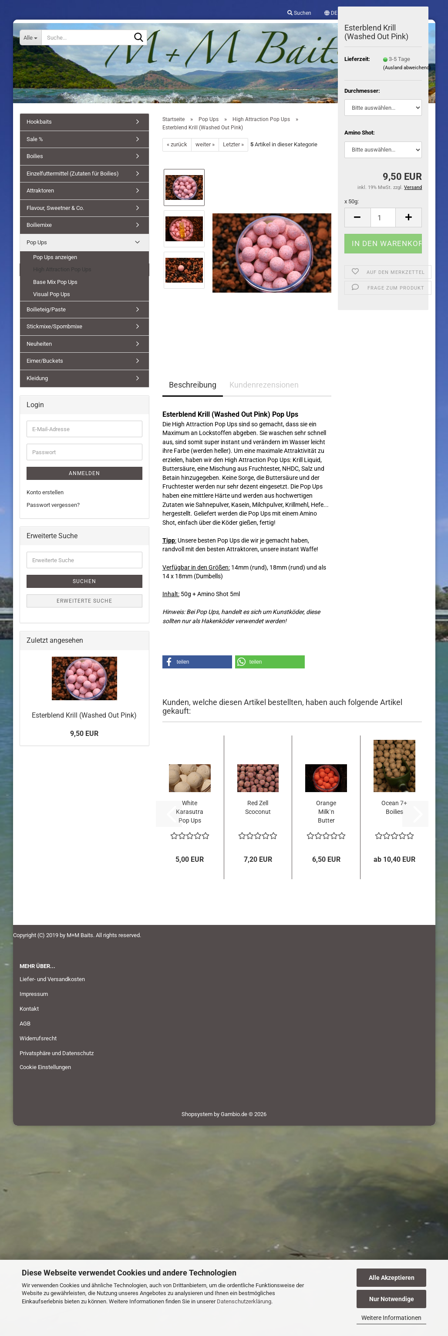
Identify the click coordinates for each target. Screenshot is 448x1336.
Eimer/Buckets (45, 361)
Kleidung (37, 378)
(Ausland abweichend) (407, 68)
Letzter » (233, 144)
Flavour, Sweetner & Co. (55, 208)
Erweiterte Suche (84, 601)
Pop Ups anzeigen (55, 257)
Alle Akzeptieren (391, 1277)
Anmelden (84, 473)
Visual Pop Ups (51, 294)
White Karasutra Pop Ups (189, 812)
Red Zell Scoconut (258, 807)
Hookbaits (39, 121)
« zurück (177, 144)
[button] (331, 13)
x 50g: (351, 201)
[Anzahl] (383, 217)
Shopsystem (197, 1114)
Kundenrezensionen (264, 384)
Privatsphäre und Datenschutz (57, 1053)
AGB (25, 1023)
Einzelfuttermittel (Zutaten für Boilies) (73, 173)
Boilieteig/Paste (46, 309)
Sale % (35, 139)
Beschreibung (192, 384)
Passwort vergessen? (53, 505)
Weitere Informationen (391, 1317)
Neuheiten (39, 344)
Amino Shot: (359, 132)
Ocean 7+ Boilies (394, 807)
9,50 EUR (84, 733)
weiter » (205, 144)
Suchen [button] (299, 13)
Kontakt (29, 1008)
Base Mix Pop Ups (55, 282)
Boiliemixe (39, 225)
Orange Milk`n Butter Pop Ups (326, 812)
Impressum (34, 994)
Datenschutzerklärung (244, 1301)
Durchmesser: (362, 91)
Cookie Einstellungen (45, 1067)
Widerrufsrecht (38, 1038)
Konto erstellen (45, 492)
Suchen (84, 581)
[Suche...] (31, 37)
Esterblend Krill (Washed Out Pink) (84, 715)
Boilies (35, 156)
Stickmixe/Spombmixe (54, 326)
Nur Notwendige (391, 1299)
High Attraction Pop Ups (62, 269)
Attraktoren (40, 190)
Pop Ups (37, 242)
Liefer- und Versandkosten (52, 979)
